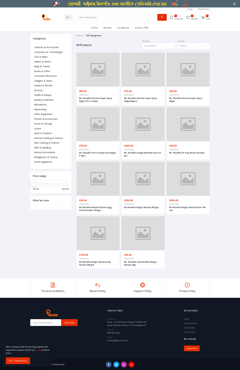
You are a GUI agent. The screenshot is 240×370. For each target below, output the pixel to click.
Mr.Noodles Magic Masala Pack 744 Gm (187, 209)
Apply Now (192, 348)
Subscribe (69, 322)
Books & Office (42, 71)
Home (94, 27)
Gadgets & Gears (43, 80)
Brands (107, 27)
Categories (123, 27)
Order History (190, 323)
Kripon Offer (142, 27)
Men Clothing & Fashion (46, 142)
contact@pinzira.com (117, 340)
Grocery (38, 90)
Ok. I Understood (18, 360)
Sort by (180, 41)
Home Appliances (43, 161)
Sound (37, 128)
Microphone (40, 104)
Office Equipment (43, 114)
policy (38, 349)
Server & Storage (43, 123)
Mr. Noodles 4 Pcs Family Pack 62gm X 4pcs (97, 154)
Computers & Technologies (48, 52)
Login (190, 8)
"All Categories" (94, 35)
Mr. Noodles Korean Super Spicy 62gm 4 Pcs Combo (95, 99)
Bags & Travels (42, 66)
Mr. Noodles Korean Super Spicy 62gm (185, 99)
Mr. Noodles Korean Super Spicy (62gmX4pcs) (140, 99)
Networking (40, 109)
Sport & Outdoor (43, 133)
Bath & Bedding (42, 147)
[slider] (33, 184)
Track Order (190, 332)
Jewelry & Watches (44, 99)
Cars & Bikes (41, 56)
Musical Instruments (44, 152)
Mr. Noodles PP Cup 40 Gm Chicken (186, 152)
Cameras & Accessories (46, 47)
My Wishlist (189, 327)
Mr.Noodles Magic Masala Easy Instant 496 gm (95, 263)
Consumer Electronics (45, 75)
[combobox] (158, 46)
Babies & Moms (42, 61)
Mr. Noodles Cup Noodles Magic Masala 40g (140, 263)
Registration (204, 8)
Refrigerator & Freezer (46, 157)
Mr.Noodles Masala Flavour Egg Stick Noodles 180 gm (95, 209)
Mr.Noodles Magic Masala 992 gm (141, 207)
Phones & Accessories (46, 118)
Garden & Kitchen (43, 85)
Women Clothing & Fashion (48, 138)
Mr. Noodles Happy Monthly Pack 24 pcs (142, 154)
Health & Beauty (42, 95)
